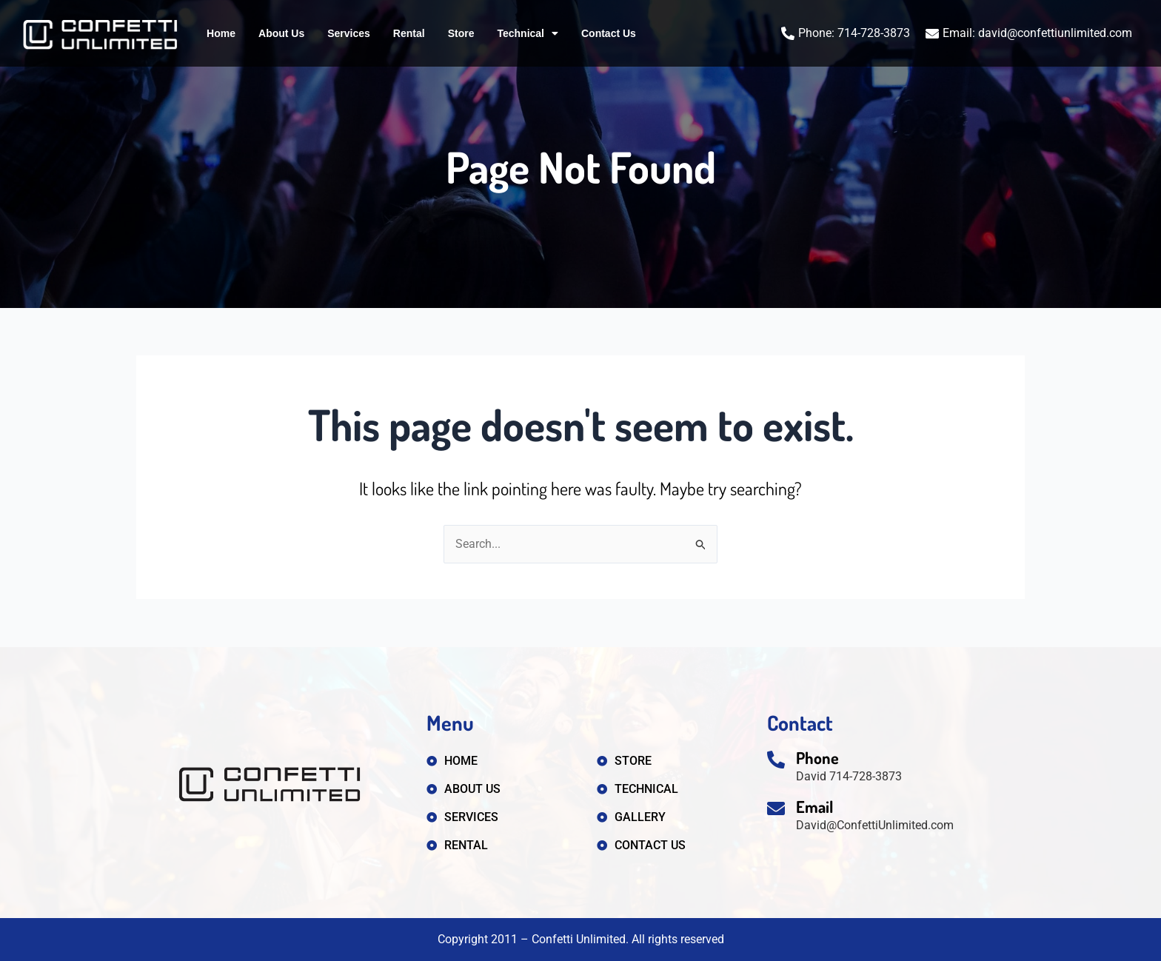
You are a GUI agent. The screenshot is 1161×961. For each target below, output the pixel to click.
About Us (281, 33)
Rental (409, 33)
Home (221, 33)
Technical (527, 33)
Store (461, 33)
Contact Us (608, 33)
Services (348, 33)
